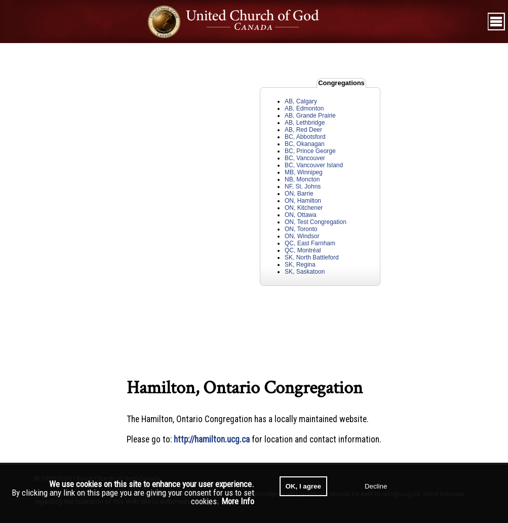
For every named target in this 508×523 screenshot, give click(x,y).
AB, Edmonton (304, 108)
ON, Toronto (301, 229)
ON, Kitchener (304, 207)
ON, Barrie (299, 193)
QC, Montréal (303, 250)
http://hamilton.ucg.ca (212, 439)
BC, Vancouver (305, 158)
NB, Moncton (302, 179)
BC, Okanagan (305, 143)
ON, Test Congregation (315, 222)
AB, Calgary (301, 101)
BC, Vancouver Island (314, 165)
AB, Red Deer (303, 129)
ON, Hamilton (303, 200)
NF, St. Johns (303, 186)
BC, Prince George (310, 151)
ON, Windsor (302, 236)
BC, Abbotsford (305, 136)
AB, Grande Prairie (310, 115)
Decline (376, 486)
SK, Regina (300, 264)
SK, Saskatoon (305, 271)
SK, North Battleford (312, 257)
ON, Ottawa (301, 214)
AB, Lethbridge (305, 122)
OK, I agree (303, 486)
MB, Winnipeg (304, 172)
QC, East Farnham (310, 243)
